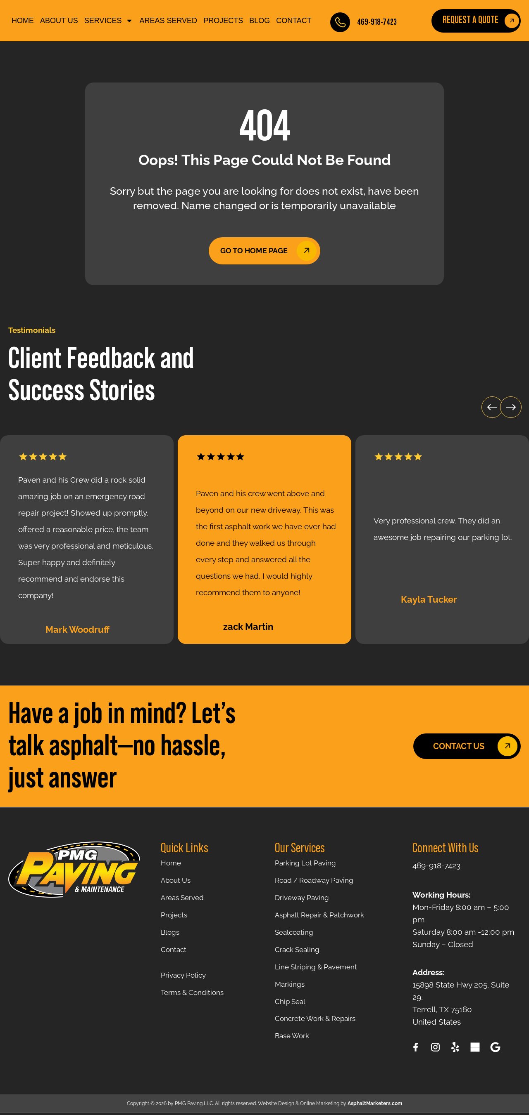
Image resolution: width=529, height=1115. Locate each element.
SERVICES (108, 21)
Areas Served (168, 21)
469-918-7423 (377, 22)
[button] (481, 392)
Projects (223, 21)
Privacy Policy (185, 985)
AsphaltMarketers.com (375, 1105)
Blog (259, 21)
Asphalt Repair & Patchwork (325, 920)
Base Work (294, 1053)
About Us (59, 21)
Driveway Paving (304, 901)
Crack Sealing (299, 958)
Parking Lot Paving (308, 863)
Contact (294, 21)
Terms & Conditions (196, 1004)
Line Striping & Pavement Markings (320, 987)
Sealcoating (296, 939)
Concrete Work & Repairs (320, 1034)
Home (23, 21)
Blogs (171, 939)
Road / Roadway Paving (318, 882)
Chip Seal (292, 1015)
